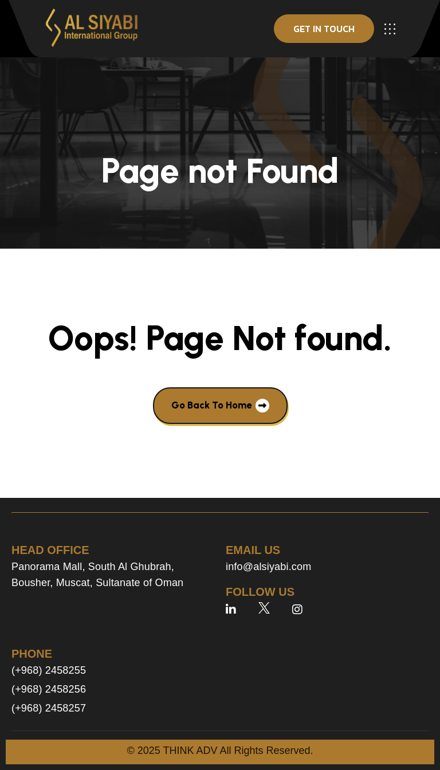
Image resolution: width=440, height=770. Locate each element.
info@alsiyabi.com (268, 566)
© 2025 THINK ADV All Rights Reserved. (220, 750)
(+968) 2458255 (48, 670)
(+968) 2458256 (48, 689)
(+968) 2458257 (48, 708)
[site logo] (91, 29)
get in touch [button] (324, 29)
